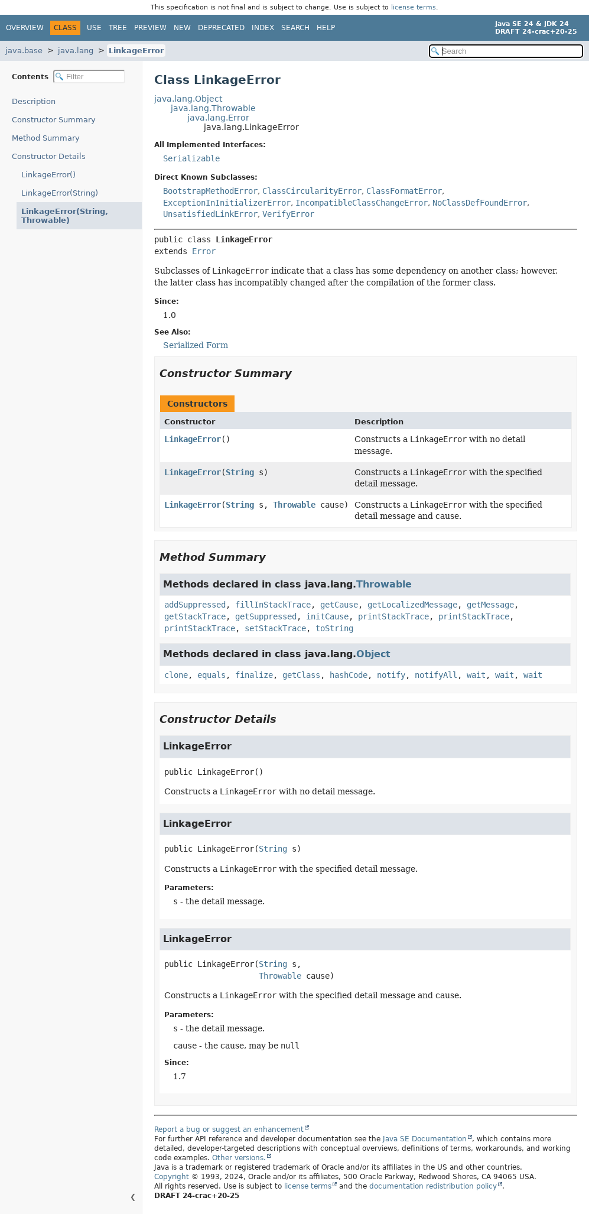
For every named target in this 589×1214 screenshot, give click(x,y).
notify (391, 675)
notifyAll (436, 675)
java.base (24, 50)
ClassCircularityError (312, 191)
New (182, 28)
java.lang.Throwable (213, 108)
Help (326, 28)
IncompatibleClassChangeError (361, 202)
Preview (150, 28)
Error (204, 251)
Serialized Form (195, 345)
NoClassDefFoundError (479, 202)
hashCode (348, 675)
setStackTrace (275, 628)
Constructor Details (49, 156)
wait (476, 675)
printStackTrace (393, 616)
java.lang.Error (218, 117)
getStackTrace (195, 616)
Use (94, 28)
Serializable (191, 158)
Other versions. (239, 1158)
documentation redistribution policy (433, 1186)
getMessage (490, 604)
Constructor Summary (54, 119)
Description (36, 101)
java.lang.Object (188, 98)
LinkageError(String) (59, 193)
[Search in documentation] (506, 51)
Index (263, 28)
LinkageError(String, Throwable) (59, 216)
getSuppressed (266, 616)
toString (334, 628)
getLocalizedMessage (412, 604)
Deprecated (221, 28)
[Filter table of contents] (89, 76)
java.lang (75, 50)
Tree (118, 28)
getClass (301, 675)
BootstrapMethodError (210, 191)
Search (295, 28)
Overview (25, 28)
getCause (339, 604)
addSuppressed (195, 604)
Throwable (294, 504)
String (240, 472)
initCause (327, 616)
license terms (413, 7)
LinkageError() (48, 174)
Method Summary (46, 138)
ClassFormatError (404, 191)
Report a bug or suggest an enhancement (229, 1129)
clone (176, 675)
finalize (254, 675)
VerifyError (288, 214)
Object (373, 654)
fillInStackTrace (273, 604)
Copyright (171, 1177)
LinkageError (136, 50)
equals (211, 675)
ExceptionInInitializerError (227, 202)
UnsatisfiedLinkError (210, 214)
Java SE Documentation (425, 1139)
